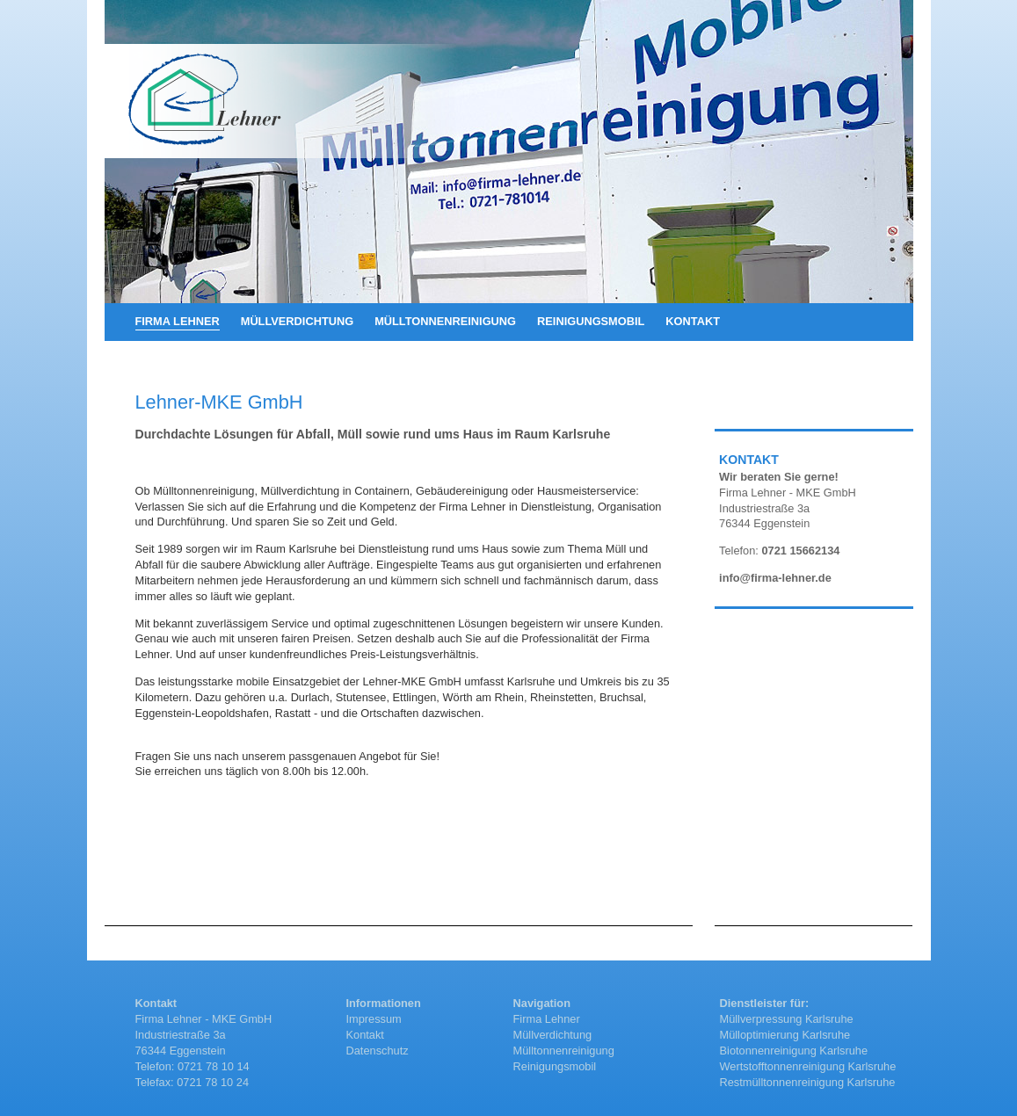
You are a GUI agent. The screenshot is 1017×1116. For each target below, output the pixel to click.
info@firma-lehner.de (775, 577)
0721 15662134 (800, 550)
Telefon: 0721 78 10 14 (192, 1066)
